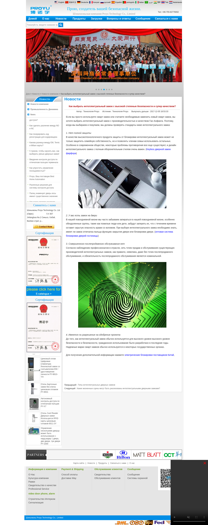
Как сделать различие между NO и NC (44, 127)
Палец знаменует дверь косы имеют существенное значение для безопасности (43, 195)
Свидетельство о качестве (42, 485)
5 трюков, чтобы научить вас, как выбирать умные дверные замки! (44, 153)
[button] (96, 89)
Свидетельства (102, 474)
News (32, 114)
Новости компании (50, 94)
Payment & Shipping (72, 469)
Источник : (107, 111)
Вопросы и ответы (119, 18)
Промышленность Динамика (44, 109)
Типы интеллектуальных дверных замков (96, 385)
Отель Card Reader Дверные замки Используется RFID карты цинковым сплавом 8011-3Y (49, 419)
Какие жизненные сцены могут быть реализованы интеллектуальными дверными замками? (118, 388)
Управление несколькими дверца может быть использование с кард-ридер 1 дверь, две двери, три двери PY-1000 (50, 437)
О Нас (31, 474)
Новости (61, 18)
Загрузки (96, 18)
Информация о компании (42, 469)
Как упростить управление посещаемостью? (41, 170)
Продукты (79, 18)
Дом (28, 94)
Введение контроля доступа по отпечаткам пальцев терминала (43, 161)
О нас (45, 18)
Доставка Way (68, 478)
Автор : (79, 111)
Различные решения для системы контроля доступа (41, 187)
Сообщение (143, 18)
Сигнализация (35, 502)
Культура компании (38, 478)
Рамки (31, 481)
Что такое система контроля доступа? (42, 119)
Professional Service (38, 489)
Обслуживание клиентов (108, 469)
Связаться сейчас (43, 227)
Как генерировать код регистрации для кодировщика (43, 136)
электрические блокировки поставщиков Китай (149, 355)
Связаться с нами (166, 18)
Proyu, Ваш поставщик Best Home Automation (41, 178)
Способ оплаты (69, 474)
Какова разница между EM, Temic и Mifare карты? (44, 144)
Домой (32, 18)
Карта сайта (78, 463)
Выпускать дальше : (140, 111)
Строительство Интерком (41, 499)
